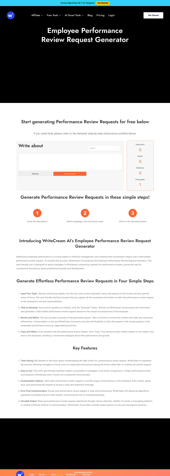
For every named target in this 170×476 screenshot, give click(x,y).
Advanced (35, 174)
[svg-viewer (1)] (11, 12)
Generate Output (70, 174)
